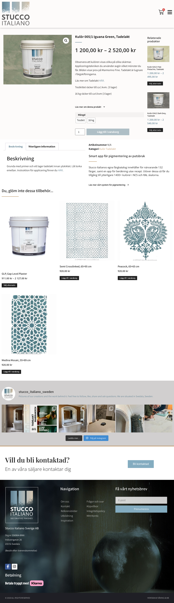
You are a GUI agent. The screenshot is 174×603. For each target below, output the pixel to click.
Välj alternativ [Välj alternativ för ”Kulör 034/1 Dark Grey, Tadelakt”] (155, 130)
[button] (66, 41)
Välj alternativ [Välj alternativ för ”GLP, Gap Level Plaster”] (9, 285)
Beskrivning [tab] (16, 146)
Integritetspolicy (96, 511)
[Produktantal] (80, 132)
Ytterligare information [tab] (41, 146)
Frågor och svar (95, 501)
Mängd (81, 115)
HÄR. (102, 80)
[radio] (81, 120)
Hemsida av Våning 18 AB (158, 598)
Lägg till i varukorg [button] (69, 278)
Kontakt (65, 506)
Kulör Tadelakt (107, 149)
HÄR (60, 170)
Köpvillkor (92, 506)
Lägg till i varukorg (108, 132)
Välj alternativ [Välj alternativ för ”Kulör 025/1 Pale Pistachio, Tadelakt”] (155, 83)
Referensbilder (69, 511)
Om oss (65, 501)
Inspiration (67, 520)
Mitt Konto (92, 516)
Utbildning (67, 516)
